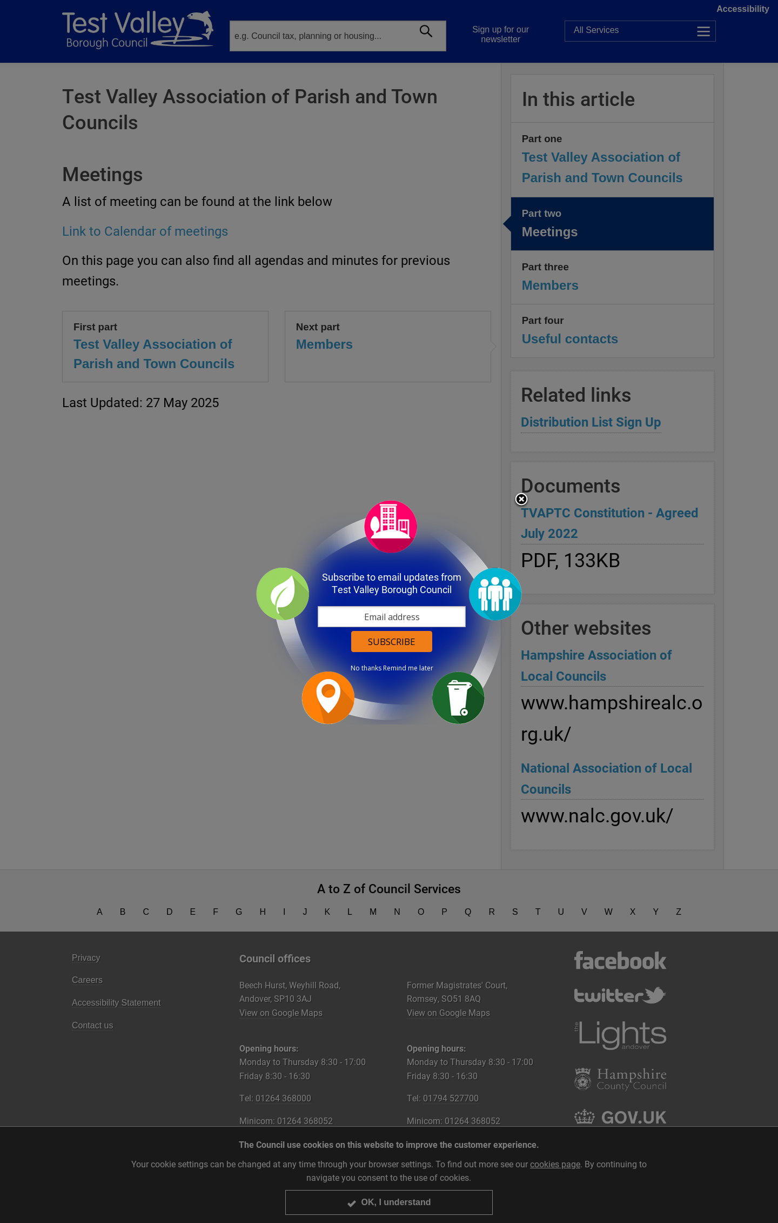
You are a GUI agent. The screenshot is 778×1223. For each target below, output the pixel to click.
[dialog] (389, 612)
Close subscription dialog (521, 500)
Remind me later (408, 668)
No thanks (366, 668)
